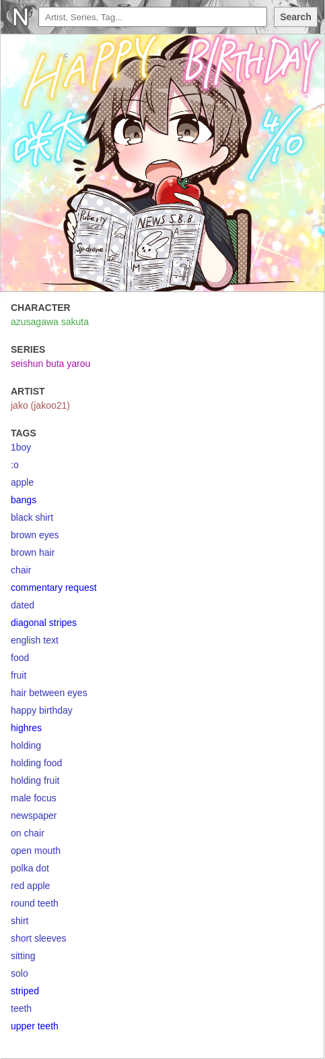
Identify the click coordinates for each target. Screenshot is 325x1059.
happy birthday (42, 710)
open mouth (36, 850)
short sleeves (38, 938)
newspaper (34, 815)
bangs (23, 499)
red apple (30, 885)
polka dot (30, 868)
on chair (27, 833)
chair (21, 570)
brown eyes (35, 535)
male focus (34, 798)
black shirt (32, 517)
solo (19, 973)
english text (35, 640)
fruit (18, 675)
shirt (19, 920)
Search (296, 16)
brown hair (33, 552)
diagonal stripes (44, 622)
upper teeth (35, 1026)
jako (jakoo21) (40, 405)
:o (15, 464)
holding (26, 745)
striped (25, 990)
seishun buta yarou (50, 363)
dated (22, 605)
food (20, 657)
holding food (36, 762)
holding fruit (35, 780)
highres (26, 727)
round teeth (35, 903)
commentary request (54, 587)
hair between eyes (49, 692)
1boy (21, 447)
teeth (21, 1008)
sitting (23, 955)
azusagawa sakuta (50, 321)
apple (22, 482)
